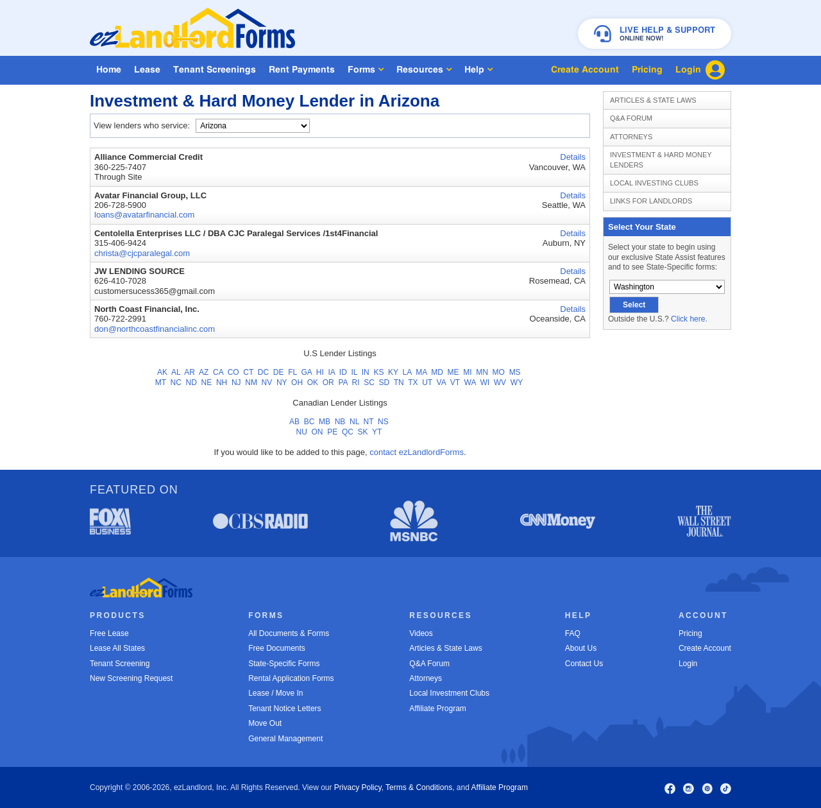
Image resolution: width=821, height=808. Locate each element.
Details (573, 157)
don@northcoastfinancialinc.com (154, 329)
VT (455, 382)
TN (399, 382)
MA (421, 372)
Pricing (690, 633)
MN (482, 372)
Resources (424, 69)
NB (340, 421)
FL (292, 372)
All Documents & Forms (288, 633)
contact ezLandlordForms (416, 452)
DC (263, 372)
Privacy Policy (358, 787)
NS (383, 421)
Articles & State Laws (653, 100)
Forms (366, 69)
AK (162, 372)
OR (328, 382)
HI (320, 372)
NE (206, 382)
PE (332, 431)
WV (500, 382)
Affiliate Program (437, 708)
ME (453, 372)
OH (297, 382)
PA (342, 382)
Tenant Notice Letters (284, 708)
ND (191, 382)
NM (251, 382)
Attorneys (631, 137)
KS (378, 372)
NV (267, 382)
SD (384, 382)
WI (484, 382)
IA (331, 372)
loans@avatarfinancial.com (144, 214)
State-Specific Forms (283, 663)
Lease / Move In (275, 693)
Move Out (265, 723)
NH (221, 382)
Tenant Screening (119, 663)
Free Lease (109, 633)
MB (324, 421)
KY (393, 372)
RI (356, 382)
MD (437, 372)
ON (317, 431)
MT (160, 382)
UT (427, 382)
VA (441, 382)
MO (499, 372)
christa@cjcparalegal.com (142, 253)
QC (347, 431)
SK (363, 431)
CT (248, 372)
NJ (236, 382)
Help (478, 69)
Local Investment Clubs (449, 693)
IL (354, 372)
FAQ (572, 633)
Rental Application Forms (291, 678)
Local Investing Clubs (654, 183)
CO (233, 372)
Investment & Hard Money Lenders (661, 159)
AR (189, 372)
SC (369, 382)
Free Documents (276, 648)
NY (281, 382)
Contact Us (584, 663)
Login (688, 663)
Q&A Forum (631, 118)
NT (369, 421)
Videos (420, 633)
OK (312, 382)
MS (515, 372)
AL (175, 372)
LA (407, 372)
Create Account (705, 648)
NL (354, 421)
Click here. (689, 318)
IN (365, 372)
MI (467, 372)
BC (309, 421)
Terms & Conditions (418, 787)
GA (306, 372)
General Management (285, 738)
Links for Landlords (651, 201)
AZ (203, 372)
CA (218, 372)
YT (377, 431)
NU (301, 431)
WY (517, 382)
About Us (581, 648)
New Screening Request (131, 678)
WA (470, 382)
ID (343, 372)
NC (176, 382)
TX (413, 382)
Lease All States (117, 648)
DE (278, 372)
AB (294, 421)
